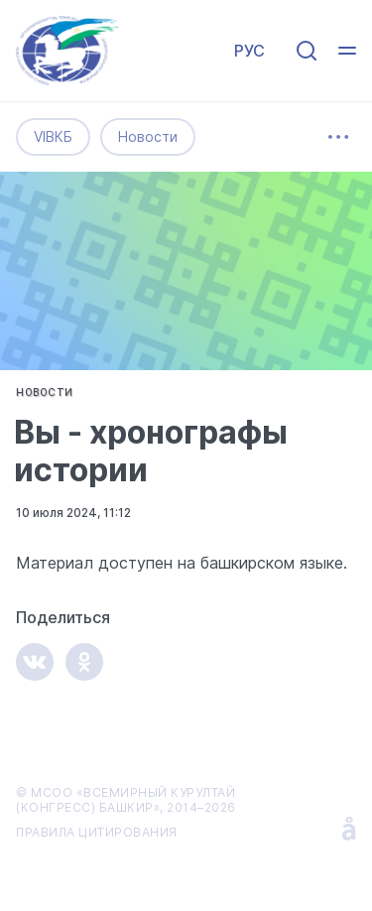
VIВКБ (53, 136)
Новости (148, 136)
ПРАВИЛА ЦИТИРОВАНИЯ (97, 832)
